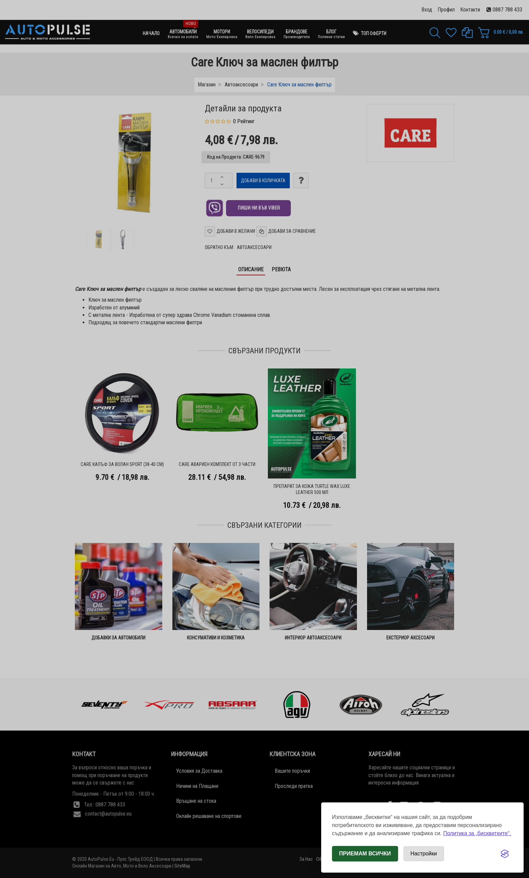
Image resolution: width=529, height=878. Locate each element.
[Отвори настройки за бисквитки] (423, 853)
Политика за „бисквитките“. (477, 833)
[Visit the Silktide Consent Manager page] (505, 854)
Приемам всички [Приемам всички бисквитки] (365, 853)
